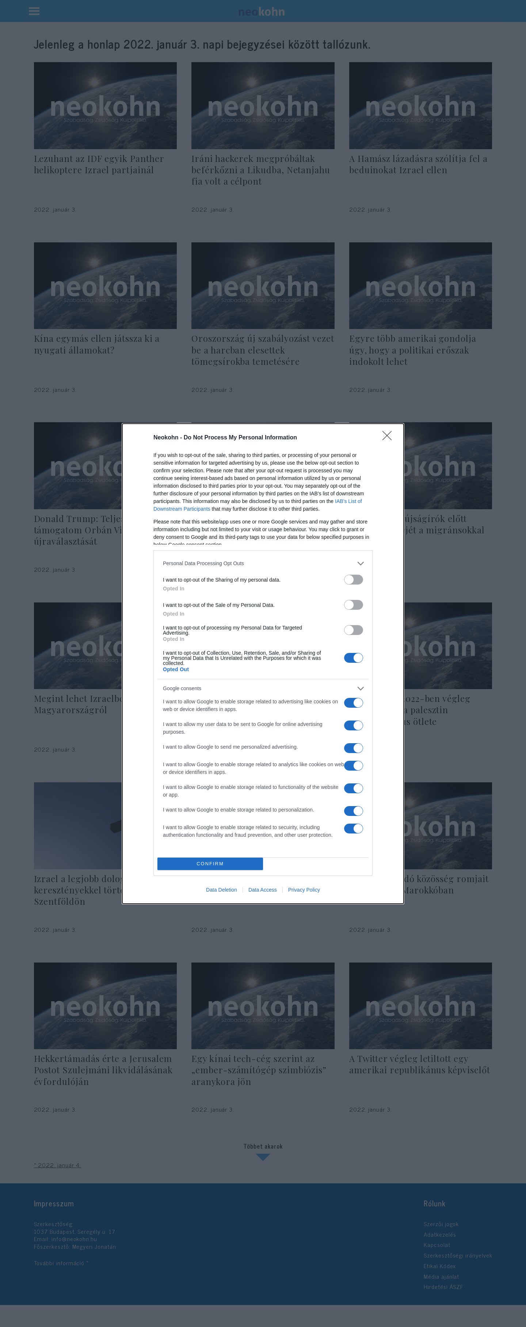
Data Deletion (221, 890)
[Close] (389, 438)
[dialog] (263, 664)
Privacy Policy (304, 890)
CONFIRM (210, 863)
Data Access (262, 890)
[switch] (353, 580)
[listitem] (263, 563)
